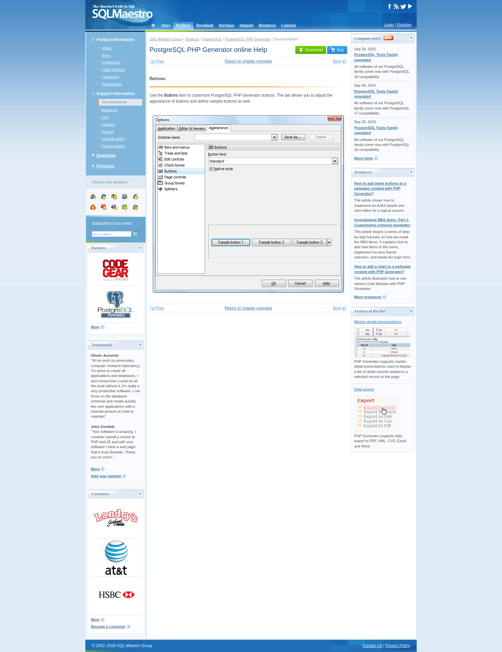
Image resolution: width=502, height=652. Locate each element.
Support (246, 25)
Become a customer (108, 627)
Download (204, 25)
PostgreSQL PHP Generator (248, 39)
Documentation (114, 102)
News (165, 25)
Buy (337, 50)
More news (363, 158)
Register (404, 25)
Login (389, 25)
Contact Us (372, 645)
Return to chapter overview (248, 61)
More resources (367, 297)
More (95, 327)
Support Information (116, 93)
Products (183, 25)
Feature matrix (113, 146)
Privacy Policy (397, 645)
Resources (267, 25)
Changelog (110, 76)
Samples (108, 124)
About (106, 48)
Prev (160, 61)
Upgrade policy (114, 138)
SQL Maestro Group (165, 39)
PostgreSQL (212, 39)
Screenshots (111, 62)
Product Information (116, 39)
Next (337, 61)
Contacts (288, 25)
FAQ (105, 117)
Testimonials (112, 84)
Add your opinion (106, 476)
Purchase (226, 25)
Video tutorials (113, 69)
